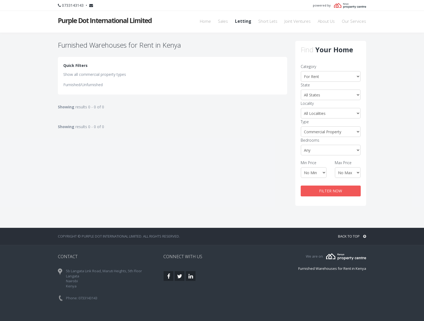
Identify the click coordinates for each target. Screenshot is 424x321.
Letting (243, 21)
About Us (326, 21)
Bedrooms (310, 140)
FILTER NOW (330, 190)
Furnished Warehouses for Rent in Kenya (332, 268)
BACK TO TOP (352, 236)
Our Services (354, 21)
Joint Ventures (297, 21)
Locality (307, 103)
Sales (223, 21)
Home (205, 21)
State (305, 84)
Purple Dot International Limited (105, 20)
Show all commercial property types (94, 74)
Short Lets (267, 21)
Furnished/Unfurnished (83, 84)
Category (308, 66)
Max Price (343, 162)
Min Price (308, 162)
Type (305, 121)
